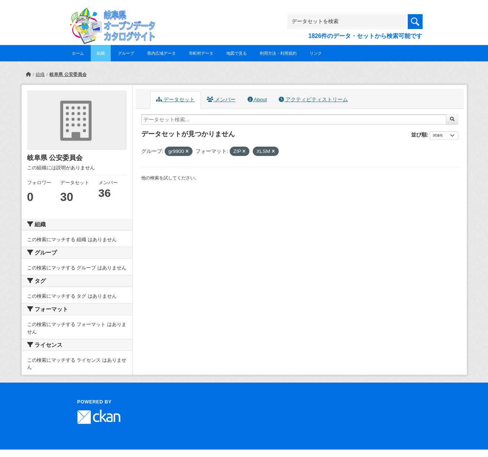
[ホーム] (28, 74)
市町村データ (201, 53)
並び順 (419, 135)
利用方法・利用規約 (278, 53)
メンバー (221, 99)
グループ (126, 53)
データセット (175, 99)
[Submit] (452, 119)
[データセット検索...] (294, 119)
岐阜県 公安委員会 (67, 74)
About (257, 99)
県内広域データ (161, 53)
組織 (101, 53)
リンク (316, 53)
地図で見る (236, 53)
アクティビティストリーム (313, 99)
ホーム (78, 53)
